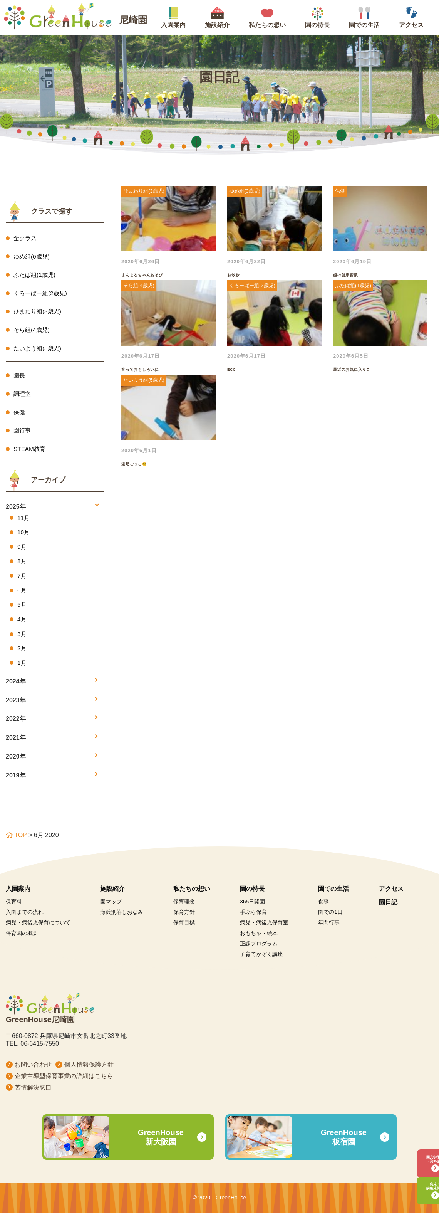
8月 (22, 568)
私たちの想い (191, 898)
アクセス (391, 898)
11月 (23, 523)
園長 (19, 378)
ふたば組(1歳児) (35, 275)
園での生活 (333, 898)
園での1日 (330, 922)
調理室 (22, 397)
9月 (22, 553)
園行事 (22, 435)
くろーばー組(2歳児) (41, 294)
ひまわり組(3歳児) (38, 313)
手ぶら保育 (253, 922)
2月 (22, 657)
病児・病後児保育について (38, 933)
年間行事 (329, 933)
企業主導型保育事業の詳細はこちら (64, 1086)
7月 (22, 582)
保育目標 (184, 933)
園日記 (388, 912)
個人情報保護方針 (89, 1074)
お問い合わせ (33, 1074)
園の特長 (252, 898)
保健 (19, 416)
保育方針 (184, 922)
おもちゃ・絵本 (259, 943)
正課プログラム (259, 953)
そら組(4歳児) (32, 332)
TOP (16, 845)
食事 (323, 911)
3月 (22, 642)
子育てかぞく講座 (261, 964)
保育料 (14, 911)
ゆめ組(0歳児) (32, 257)
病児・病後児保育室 (264, 933)
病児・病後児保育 (414, 1182)
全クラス (25, 238)
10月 (23, 538)
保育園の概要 (22, 943)
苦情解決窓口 (33, 1097)
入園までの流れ (25, 922)
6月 (22, 597)
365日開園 (252, 911)
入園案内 (18, 898)
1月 (22, 672)
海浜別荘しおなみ (121, 922)
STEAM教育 (30, 454)
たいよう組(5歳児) (38, 351)
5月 (22, 612)
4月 (22, 627)
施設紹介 (112, 898)
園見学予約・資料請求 (414, 1146)
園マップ (111, 911)
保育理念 (184, 911)
